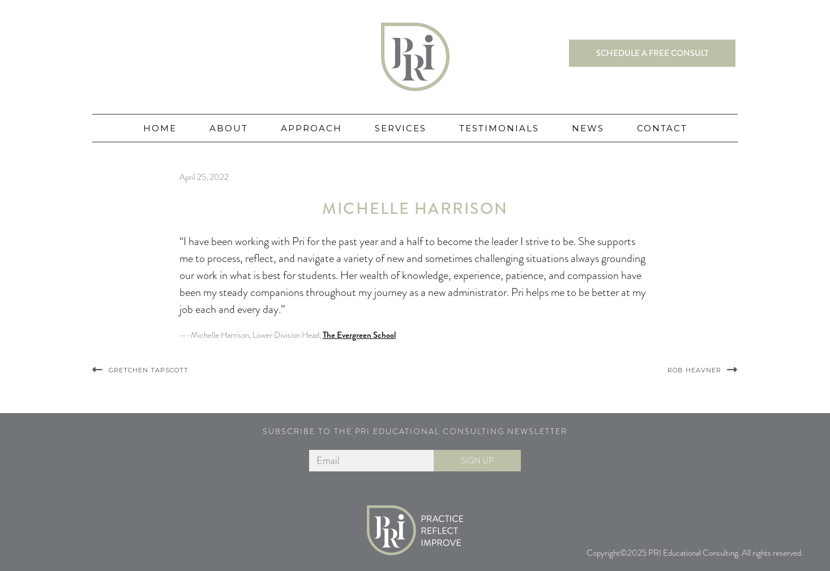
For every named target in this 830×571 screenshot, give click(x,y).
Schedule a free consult (652, 53)
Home (160, 128)
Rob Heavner (694, 370)
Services (400, 128)
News (588, 128)
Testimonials (499, 128)
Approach (311, 128)
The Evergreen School (359, 335)
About (228, 128)
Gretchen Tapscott (149, 370)
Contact (662, 128)
